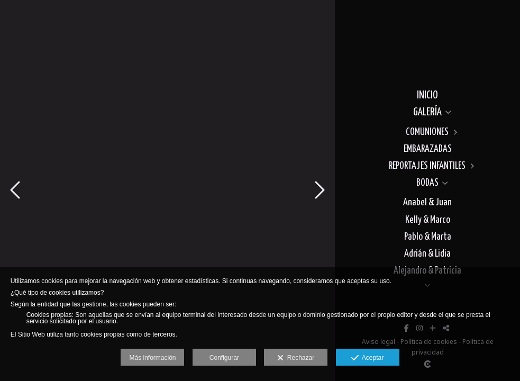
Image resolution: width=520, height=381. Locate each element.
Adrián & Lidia (427, 254)
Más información (152, 357)
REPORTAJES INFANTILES (427, 166)
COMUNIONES (427, 132)
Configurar (224, 357)
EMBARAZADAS (428, 149)
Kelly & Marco (427, 220)
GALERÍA (427, 112)
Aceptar (367, 358)
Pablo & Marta (427, 237)
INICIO (427, 95)
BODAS (427, 183)
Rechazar (295, 358)
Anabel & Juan (427, 202)
